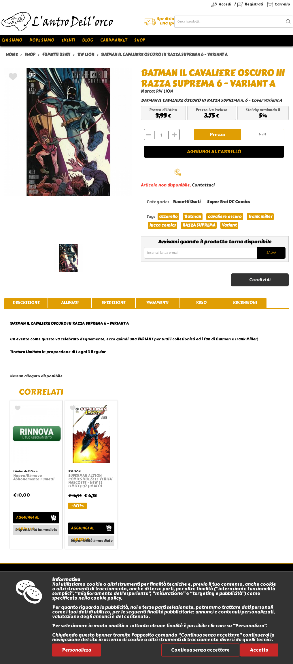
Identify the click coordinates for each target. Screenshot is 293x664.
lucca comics (163, 225)
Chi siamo (11, 40)
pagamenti (157, 303)
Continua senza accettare (200, 650)
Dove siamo (41, 40)
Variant (229, 225)
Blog (87, 40)
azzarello (168, 217)
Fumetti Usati (187, 202)
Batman (192, 217)
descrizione (26, 303)
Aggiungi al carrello (214, 151)
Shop (139, 40)
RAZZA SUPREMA (198, 225)
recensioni (245, 303)
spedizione (113, 303)
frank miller (260, 217)
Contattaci (203, 185)
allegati (70, 303)
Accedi (225, 4)
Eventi (68, 40)
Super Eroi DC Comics (228, 202)
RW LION (164, 91)
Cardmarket (113, 40)
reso (201, 303)
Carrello (282, 4)
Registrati (254, 4)
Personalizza (76, 650)
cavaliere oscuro (225, 217)
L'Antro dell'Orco (25, 471)
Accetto (259, 650)
